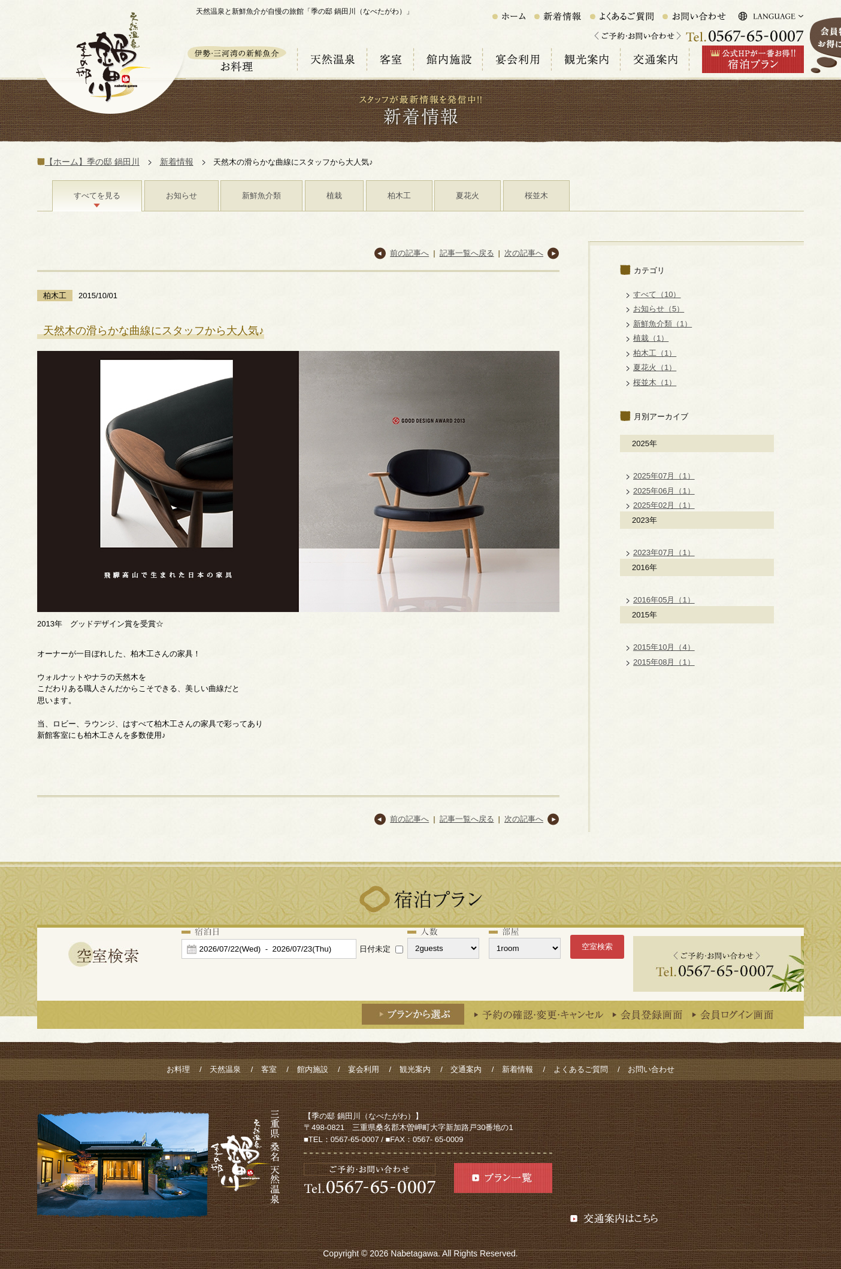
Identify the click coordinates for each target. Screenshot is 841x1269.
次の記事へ (523, 253)
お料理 (178, 1069)
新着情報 (176, 161)
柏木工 (399, 195)
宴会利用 (363, 1069)
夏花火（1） (654, 367)
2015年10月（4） (664, 647)
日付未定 (375, 948)
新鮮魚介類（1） (662, 323)
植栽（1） (650, 338)
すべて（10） (656, 294)
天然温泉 (225, 1069)
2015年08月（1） (664, 662)
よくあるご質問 (580, 1069)
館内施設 (312, 1069)
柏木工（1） (654, 353)
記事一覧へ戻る (467, 253)
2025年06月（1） (664, 490)
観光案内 (415, 1069)
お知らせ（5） (658, 308)
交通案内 (466, 1069)
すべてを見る (97, 195)
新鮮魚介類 (261, 195)
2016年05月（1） (664, 599)
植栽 (334, 195)
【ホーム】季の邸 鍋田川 (92, 161)
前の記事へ (409, 253)
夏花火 (467, 195)
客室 (269, 1069)
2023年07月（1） (664, 552)
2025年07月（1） (664, 475)
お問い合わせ (651, 1069)
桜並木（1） (654, 382)
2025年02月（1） (664, 505)
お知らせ (181, 195)
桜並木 (536, 195)
